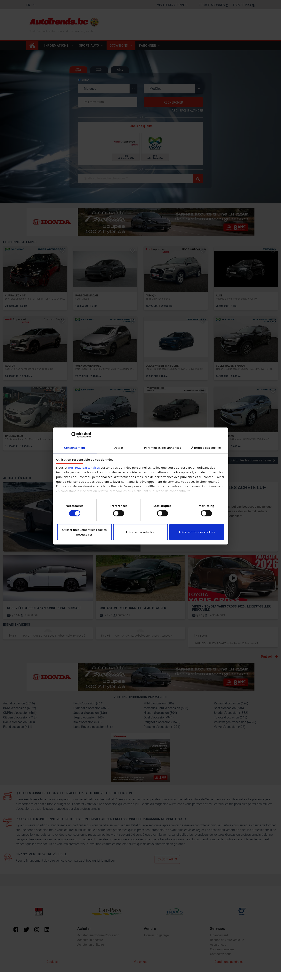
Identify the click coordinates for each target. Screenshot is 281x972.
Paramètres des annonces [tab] (162, 448)
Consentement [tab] (74, 448)
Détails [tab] (119, 448)
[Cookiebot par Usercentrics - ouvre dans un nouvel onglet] (74, 435)
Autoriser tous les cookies (197, 532)
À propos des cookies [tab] (206, 448)
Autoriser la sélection (140, 532)
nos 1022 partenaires (84, 467)
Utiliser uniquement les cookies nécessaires (84, 532)
